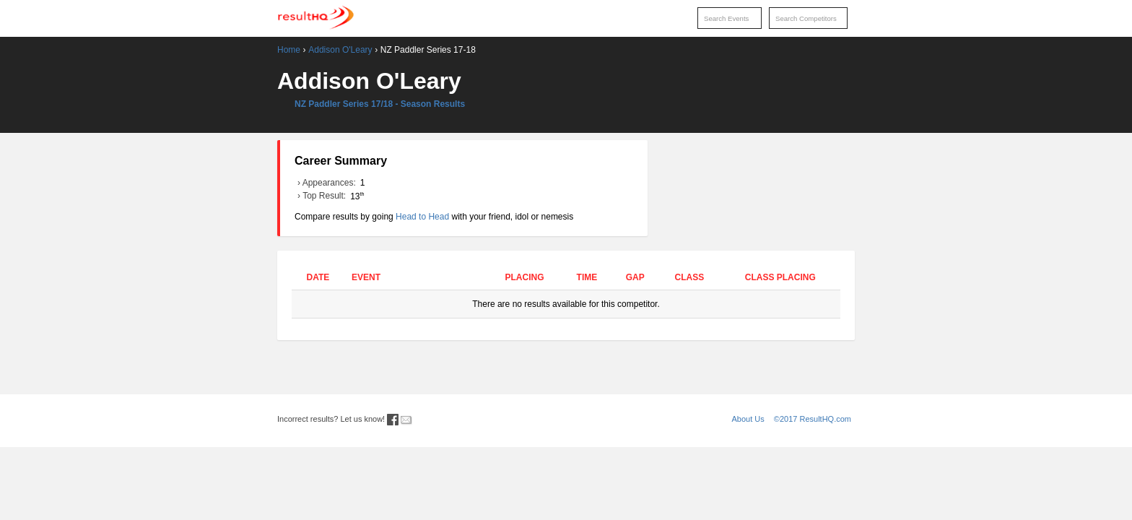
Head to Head (422, 217)
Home (288, 50)
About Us (748, 419)
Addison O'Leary (340, 50)
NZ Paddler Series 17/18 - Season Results (380, 104)
